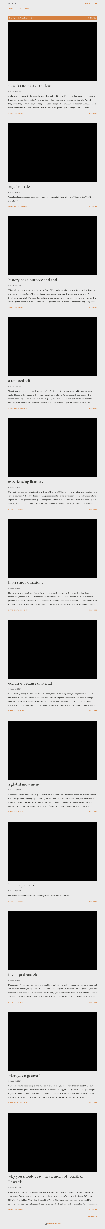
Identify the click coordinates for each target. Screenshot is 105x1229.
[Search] (87, 3)
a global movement (23, 784)
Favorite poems (23, 8)
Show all (92, 18)
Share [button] (10, 113)
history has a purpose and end (32, 279)
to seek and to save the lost (29, 85)
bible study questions (25, 582)
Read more (93, 113)
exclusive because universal (30, 683)
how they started (21, 885)
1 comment (18, 113)
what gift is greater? (24, 1075)
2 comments (19, 711)
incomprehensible (23, 974)
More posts (92, 1216)
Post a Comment (20, 206)
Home (10, 8)
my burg (13, 3)
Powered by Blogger (53, 1223)
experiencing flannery (25, 481)
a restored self (19, 380)
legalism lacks (19, 186)
